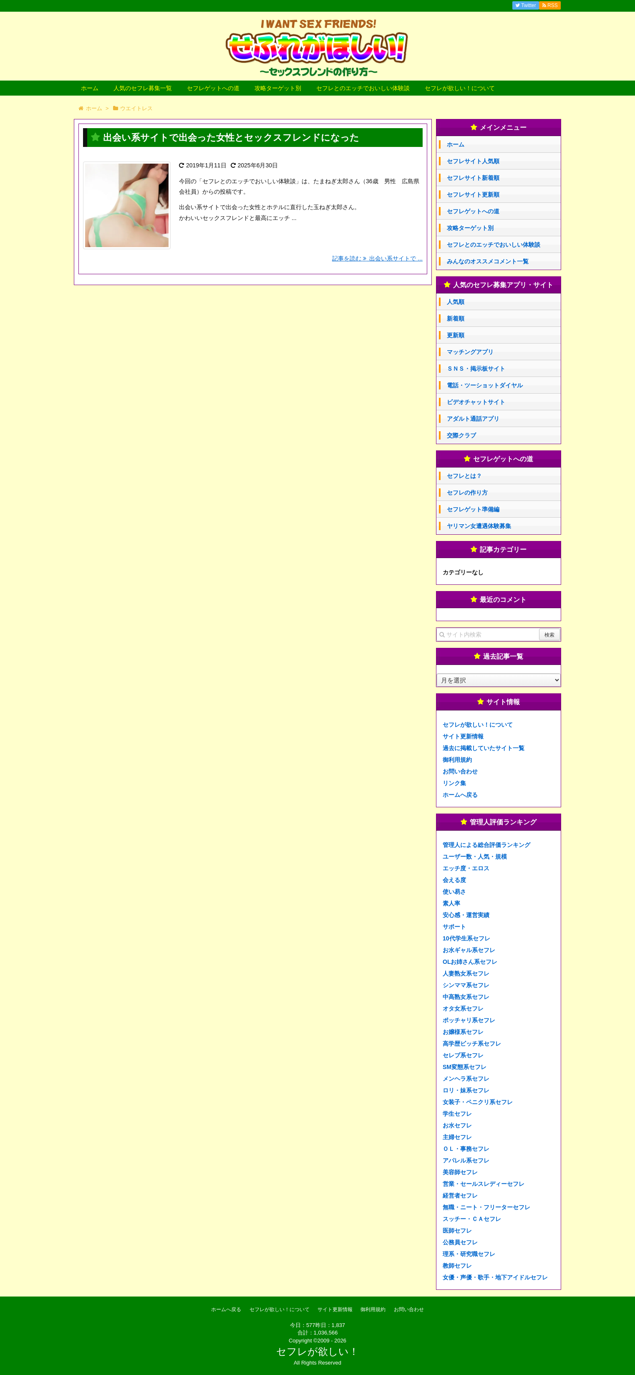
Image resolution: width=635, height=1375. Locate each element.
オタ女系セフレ (463, 1008)
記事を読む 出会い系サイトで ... (377, 258)
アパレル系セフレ (466, 1160)
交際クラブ (461, 435)
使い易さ (454, 891)
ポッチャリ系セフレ (469, 1020)
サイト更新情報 (463, 736)
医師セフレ (457, 1230)
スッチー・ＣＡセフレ (472, 1219)
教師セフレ (457, 1265)
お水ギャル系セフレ (469, 950)
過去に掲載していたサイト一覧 (483, 748)
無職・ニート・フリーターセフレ (486, 1207)
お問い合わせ (460, 771)
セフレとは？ (464, 476)
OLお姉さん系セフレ (470, 961)
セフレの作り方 (467, 492)
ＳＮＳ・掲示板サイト (476, 369)
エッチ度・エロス (466, 868)
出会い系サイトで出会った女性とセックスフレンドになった (231, 137)
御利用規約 (457, 759)
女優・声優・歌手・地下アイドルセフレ (495, 1277)
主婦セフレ (457, 1137)
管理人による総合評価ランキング (486, 845)
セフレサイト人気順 (473, 161)
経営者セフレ (460, 1195)
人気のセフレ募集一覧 (142, 88)
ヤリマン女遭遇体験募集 (479, 526)
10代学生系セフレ (466, 938)
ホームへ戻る (460, 794)
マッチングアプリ (470, 352)
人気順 (455, 302)
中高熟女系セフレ (466, 996)
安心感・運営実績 (466, 915)
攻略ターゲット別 (278, 88)
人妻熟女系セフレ (466, 973)
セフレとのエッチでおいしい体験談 (363, 88)
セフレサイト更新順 (473, 194)
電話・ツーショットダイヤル (485, 385)
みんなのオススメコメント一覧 (488, 261)
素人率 (451, 903)
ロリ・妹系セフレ (466, 1090)
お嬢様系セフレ (463, 1032)
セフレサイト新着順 (473, 178)
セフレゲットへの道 (213, 88)
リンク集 (454, 783)
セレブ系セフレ (463, 1055)
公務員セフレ (460, 1242)
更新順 (455, 335)
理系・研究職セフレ (469, 1254)
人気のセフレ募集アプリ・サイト (503, 284)
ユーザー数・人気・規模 (475, 856)
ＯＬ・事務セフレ (466, 1148)
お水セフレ (457, 1125)
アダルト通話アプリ (473, 419)
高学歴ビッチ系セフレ (472, 1043)
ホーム (89, 88)
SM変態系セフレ (464, 1067)
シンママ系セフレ (466, 985)
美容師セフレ (460, 1172)
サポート (454, 926)
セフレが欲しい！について (460, 88)
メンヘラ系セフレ (466, 1078)
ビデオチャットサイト (476, 402)
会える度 (454, 880)
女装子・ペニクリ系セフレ (478, 1102)
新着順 (455, 318)
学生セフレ (457, 1113)
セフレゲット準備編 (473, 509)
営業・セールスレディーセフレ (483, 1183)
